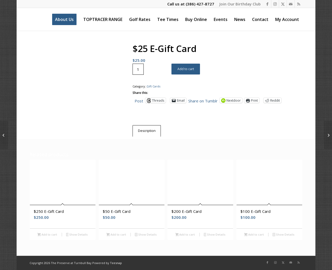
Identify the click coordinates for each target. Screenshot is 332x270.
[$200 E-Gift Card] (4, 135)
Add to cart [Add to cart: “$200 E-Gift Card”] (185, 235)
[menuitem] (239, 4)
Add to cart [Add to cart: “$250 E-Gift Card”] (47, 235)
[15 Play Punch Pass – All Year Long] (328, 135)
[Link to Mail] (290, 4)
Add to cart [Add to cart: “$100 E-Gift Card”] (254, 235)
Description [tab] (147, 131)
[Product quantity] (138, 69)
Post (139, 100)
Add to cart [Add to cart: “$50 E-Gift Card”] (116, 235)
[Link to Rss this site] (298, 4)
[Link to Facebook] (267, 4)
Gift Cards (153, 86)
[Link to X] (283, 4)
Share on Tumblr (203, 100)
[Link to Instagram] (275, 4)
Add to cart (185, 69)
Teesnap (116, 263)
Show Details (77, 235)
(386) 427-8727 (200, 3)
